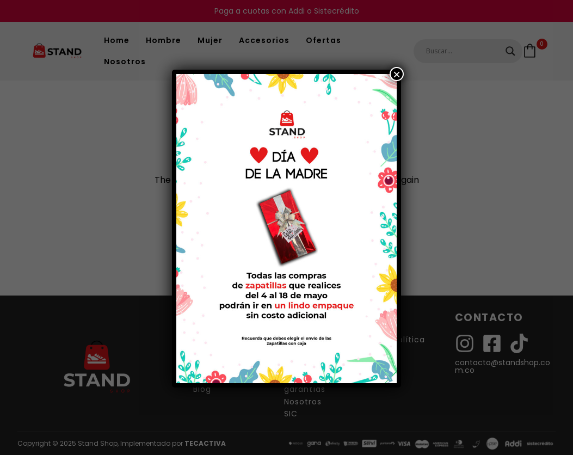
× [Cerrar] (397, 74)
